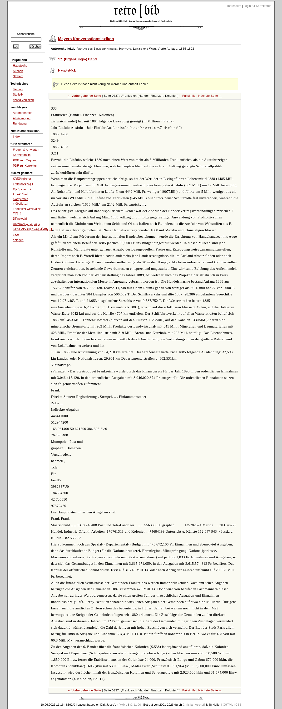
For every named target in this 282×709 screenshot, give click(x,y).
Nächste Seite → (210, 95)
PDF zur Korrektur (25, 165)
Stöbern (18, 76)
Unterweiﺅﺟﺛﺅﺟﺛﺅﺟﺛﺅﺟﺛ (26, 224)
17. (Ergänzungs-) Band (77, 59)
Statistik (18, 94)
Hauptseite (20, 65)
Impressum (234, 6)
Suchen (18, 71)
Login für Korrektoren (258, 6)
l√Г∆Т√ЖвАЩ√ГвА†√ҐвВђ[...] (32, 229)
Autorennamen (22, 113)
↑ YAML (122, 704)
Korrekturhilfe (21, 155)
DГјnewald (20, 218)
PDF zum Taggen (24, 160)
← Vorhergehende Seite (84, 95)
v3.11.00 (135, 704)
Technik (18, 89)
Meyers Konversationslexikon (86, 39)
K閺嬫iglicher (22, 178)
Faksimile (189, 95)
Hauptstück (67, 70)
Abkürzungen (21, 118)
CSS (238, 704)
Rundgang (20, 123)
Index (16, 136)
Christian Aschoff (194, 704)
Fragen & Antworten (26, 149)
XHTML (228, 704)
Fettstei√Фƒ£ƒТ (23, 184)
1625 (16, 234)
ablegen (18, 240)
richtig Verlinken (23, 100)
